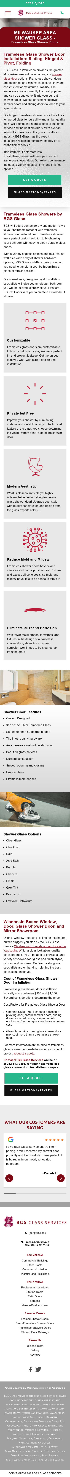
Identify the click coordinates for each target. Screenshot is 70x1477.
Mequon (12, 1438)
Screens (35, 1300)
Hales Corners (28, 1442)
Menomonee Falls (39, 1446)
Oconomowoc (13, 1421)
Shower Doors (35, 1313)
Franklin (38, 1434)
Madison (10, 1412)
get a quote (35, 3)
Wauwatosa (57, 1412)
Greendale (25, 1438)
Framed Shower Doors (35, 1318)
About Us (35, 1340)
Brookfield (30, 1421)
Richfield (12, 1459)
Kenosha (51, 1417)
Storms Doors (35, 1292)
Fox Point (51, 1434)
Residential (35, 1281)
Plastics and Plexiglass (35, 1273)
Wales (16, 1434)
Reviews (35, 1354)
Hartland (22, 1425)
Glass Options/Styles (35, 192)
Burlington (54, 1425)
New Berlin (44, 1429)
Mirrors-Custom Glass (35, 1305)
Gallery (35, 1350)
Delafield (44, 1421)
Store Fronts (35, 1265)
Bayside (16, 1417)
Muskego (30, 1429)
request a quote (24, 1053)
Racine (41, 1417)
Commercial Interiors (35, 1269)
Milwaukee (43, 1408)
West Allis (29, 1417)
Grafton (37, 1451)
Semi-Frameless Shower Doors (35, 1323)
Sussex (57, 1429)
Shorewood (19, 1446)
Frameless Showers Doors (35, 1327)
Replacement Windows (35, 1287)
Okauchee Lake (21, 1451)
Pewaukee (42, 1412)
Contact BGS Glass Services (23, 1060)
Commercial (35, 1255)
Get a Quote (34, 179)
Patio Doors (35, 1296)
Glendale (49, 1451)
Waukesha (57, 1408)
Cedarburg (55, 1438)
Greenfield (40, 1438)
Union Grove (38, 1425)
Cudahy (26, 1434)
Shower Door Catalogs (35, 1332)
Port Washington (29, 1455)
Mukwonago (15, 1429)
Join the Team (35, 1345)
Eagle (55, 1421)
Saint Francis (50, 1455)
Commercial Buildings (35, 1260)
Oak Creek (44, 1442)
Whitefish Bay (26, 1412)
